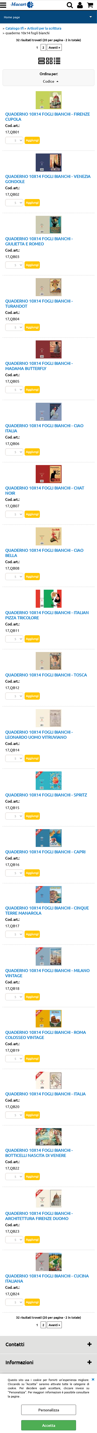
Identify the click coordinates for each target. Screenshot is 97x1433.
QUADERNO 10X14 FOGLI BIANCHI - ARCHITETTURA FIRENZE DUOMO (39, 1216)
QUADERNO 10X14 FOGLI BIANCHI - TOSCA (46, 674)
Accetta (48, 1425)
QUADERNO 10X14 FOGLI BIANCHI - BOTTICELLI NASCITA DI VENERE (39, 1152)
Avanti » (54, 47)
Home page (12, 17)
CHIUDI (92, 1378)
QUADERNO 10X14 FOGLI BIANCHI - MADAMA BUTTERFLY (39, 366)
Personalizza (48, 1410)
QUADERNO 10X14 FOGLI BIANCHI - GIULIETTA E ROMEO (39, 241)
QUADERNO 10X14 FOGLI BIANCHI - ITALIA (45, 1093)
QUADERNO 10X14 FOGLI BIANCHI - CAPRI (45, 851)
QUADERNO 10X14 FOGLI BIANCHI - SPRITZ (46, 794)
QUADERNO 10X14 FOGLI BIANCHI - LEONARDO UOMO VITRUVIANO (39, 734)
